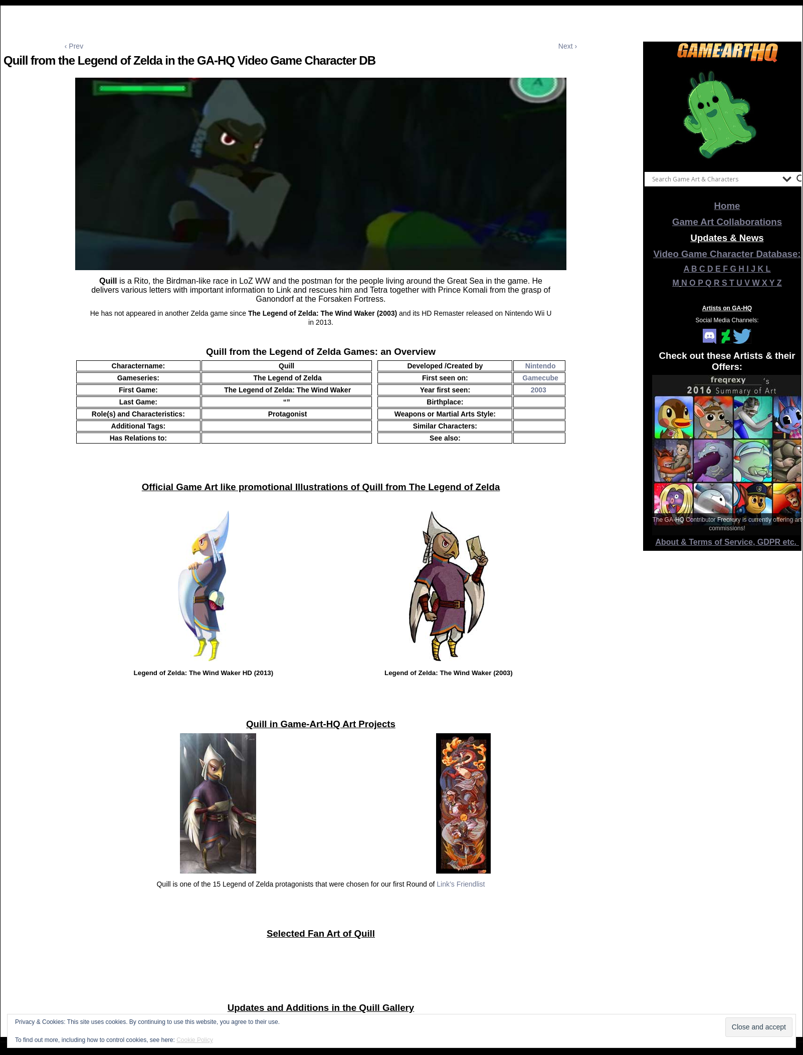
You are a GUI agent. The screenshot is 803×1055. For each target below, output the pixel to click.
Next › (567, 46)
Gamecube (540, 378)
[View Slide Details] (727, 115)
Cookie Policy (194, 1039)
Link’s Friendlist (461, 884)
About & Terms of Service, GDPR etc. (727, 542)
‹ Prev (74, 46)
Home (727, 205)
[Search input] (714, 179)
